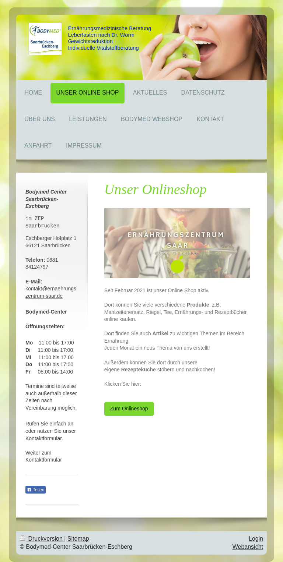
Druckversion (42, 539)
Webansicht (248, 547)
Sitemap (78, 539)
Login (256, 539)
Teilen (35, 489)
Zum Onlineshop (129, 408)
